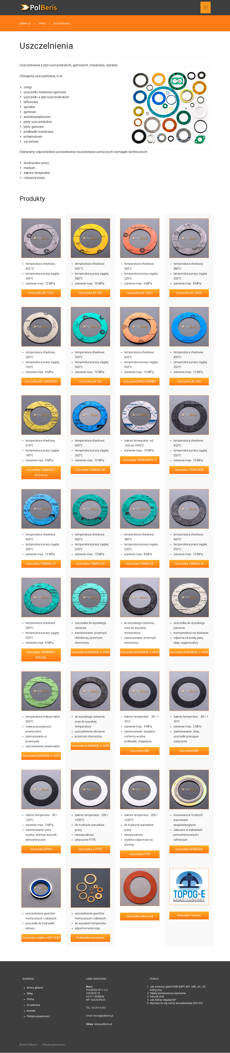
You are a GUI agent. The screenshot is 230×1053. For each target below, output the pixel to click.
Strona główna (35, 988)
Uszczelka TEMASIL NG (90, 470)
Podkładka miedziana (90, 938)
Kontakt (31, 1011)
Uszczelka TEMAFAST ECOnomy (41, 473)
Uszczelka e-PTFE (90, 849)
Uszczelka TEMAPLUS (90, 564)
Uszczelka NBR (189, 751)
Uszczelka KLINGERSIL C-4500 (139, 652)
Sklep (30, 993)
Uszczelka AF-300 (90, 293)
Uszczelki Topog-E (189, 916)
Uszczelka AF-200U (139, 293)
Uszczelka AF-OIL (90, 381)
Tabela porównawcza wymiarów (168, 993)
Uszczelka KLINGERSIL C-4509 (90, 746)
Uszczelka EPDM (41, 849)
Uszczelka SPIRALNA (189, 849)
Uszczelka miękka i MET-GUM (41, 938)
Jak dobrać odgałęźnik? (163, 1000)
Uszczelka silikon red (139, 917)
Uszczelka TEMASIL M (189, 564)
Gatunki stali (157, 997)
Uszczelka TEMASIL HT (41, 564)
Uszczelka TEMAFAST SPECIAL (41, 655)
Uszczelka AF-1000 (41, 293)
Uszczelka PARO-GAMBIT (139, 381)
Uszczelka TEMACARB (189, 470)
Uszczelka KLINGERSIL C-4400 (90, 652)
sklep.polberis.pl (103, 1024)
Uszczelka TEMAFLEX (140, 564)
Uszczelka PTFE (139, 854)
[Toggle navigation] (205, 7)
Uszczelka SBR (139, 751)
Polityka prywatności (38, 1016)
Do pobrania (33, 1005)
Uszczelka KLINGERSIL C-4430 (189, 652)
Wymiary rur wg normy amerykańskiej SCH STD (176, 1003)
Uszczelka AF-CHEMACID (41, 381)
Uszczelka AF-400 (189, 381)
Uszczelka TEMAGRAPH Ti (140, 460)
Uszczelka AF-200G (189, 293)
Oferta (30, 999)
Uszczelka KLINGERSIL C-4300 (41, 756)
